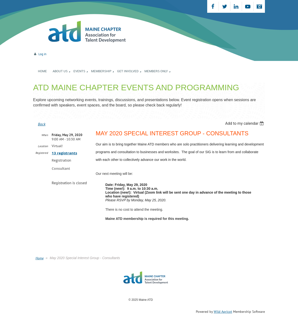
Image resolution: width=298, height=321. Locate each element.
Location (43, 146)
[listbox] (245, 123)
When (45, 135)
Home (39, 258)
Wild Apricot (223, 311)
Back (41, 124)
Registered (41, 153)
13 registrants (64, 153)
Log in (42, 54)
